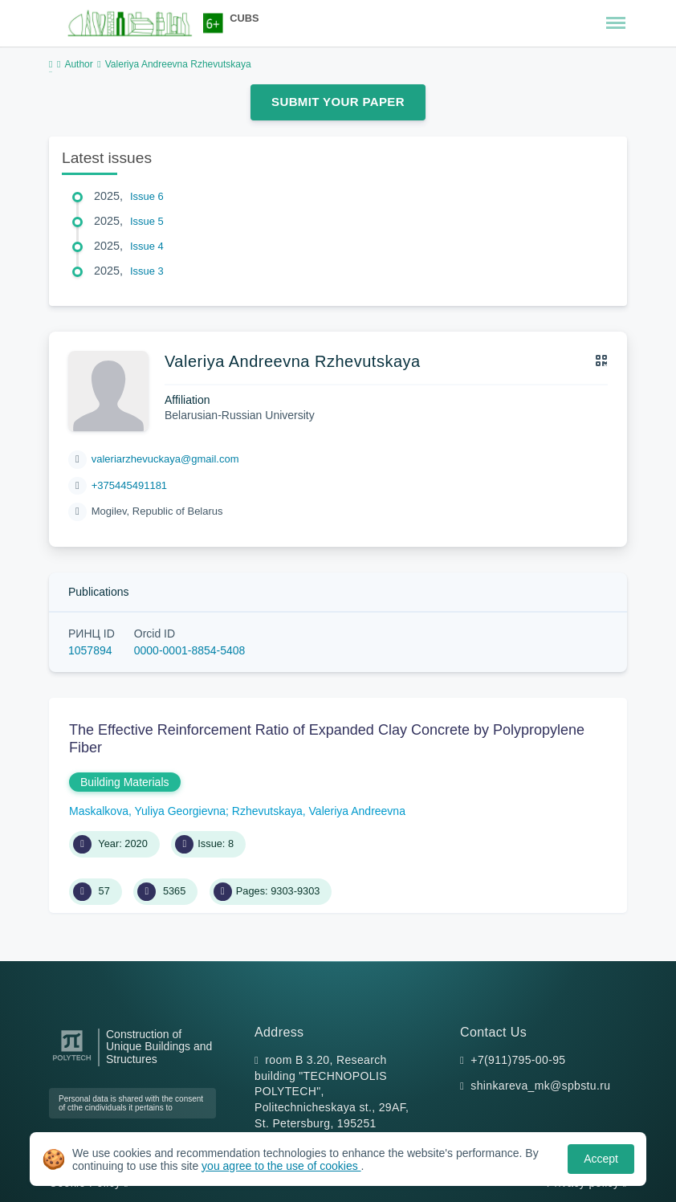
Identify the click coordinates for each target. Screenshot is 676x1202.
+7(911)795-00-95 (517, 1059)
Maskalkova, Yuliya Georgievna (147, 811)
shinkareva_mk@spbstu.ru (540, 1085)
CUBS (244, 18)
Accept (601, 1158)
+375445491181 (129, 485)
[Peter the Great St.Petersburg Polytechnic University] (72, 1061)
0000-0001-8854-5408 (190, 650)
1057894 (90, 650)
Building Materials (124, 782)
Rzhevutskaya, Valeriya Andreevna (318, 811)
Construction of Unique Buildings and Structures (159, 1047)
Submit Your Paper (338, 101)
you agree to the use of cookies (281, 1165)
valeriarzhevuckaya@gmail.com (165, 459)
